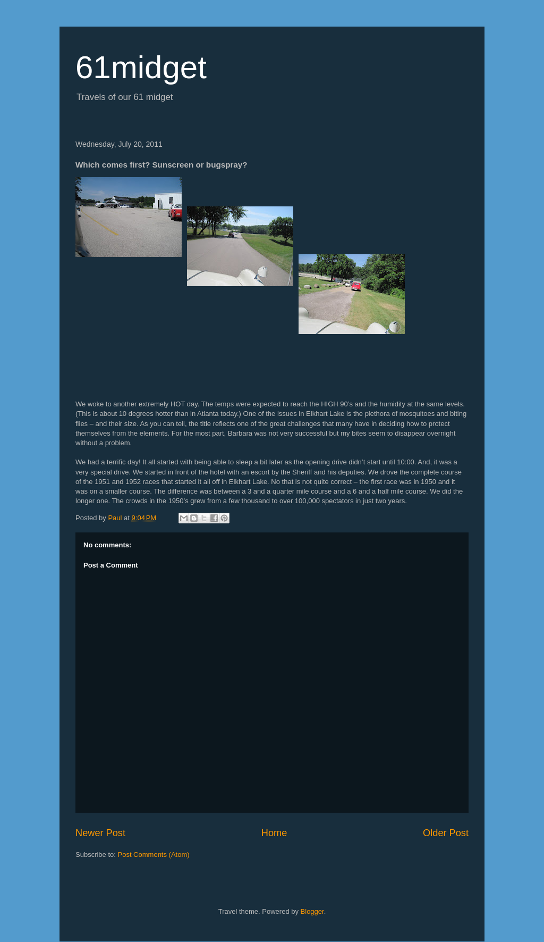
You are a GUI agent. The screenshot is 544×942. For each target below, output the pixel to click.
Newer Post (100, 833)
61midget (141, 67)
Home (274, 833)
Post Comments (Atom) (154, 854)
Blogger (312, 911)
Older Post (446, 833)
